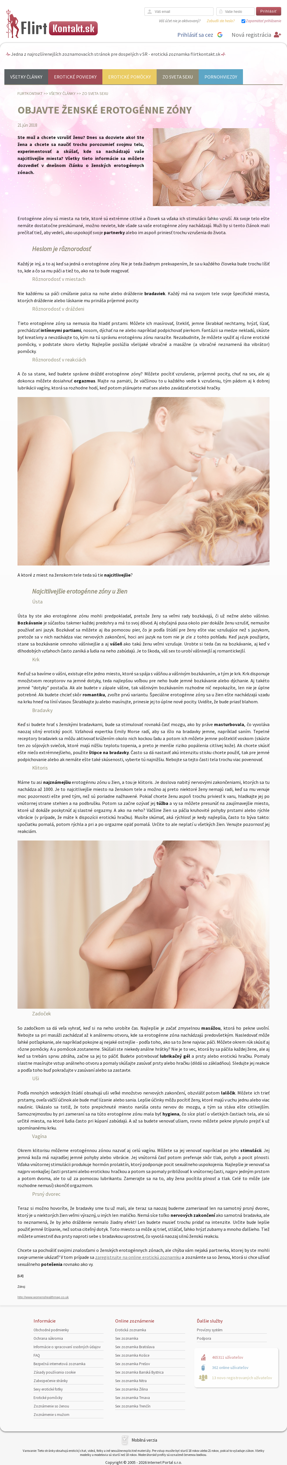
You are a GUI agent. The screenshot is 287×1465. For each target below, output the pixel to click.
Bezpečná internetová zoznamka (59, 1363)
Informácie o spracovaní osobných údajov (67, 1346)
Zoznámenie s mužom (51, 1414)
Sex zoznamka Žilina (131, 1389)
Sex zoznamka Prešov (132, 1363)
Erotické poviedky (75, 77)
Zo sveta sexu (177, 77)
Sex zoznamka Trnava (132, 1397)
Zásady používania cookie (55, 1372)
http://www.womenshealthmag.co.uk (43, 1297)
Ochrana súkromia (48, 1338)
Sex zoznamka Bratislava (135, 1346)
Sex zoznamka (126, 1338)
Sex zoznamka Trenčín (132, 1406)
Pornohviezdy (220, 77)
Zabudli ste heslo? (221, 20)
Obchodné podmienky (51, 1329)
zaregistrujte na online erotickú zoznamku (138, 1257)
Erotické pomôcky (129, 77)
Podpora (204, 1338)
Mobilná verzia (144, 1440)
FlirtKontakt (30, 93)
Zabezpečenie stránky (51, 1380)
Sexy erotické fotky (48, 1389)
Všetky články (26, 77)
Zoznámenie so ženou (51, 1406)
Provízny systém (210, 1329)
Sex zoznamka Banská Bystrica (139, 1372)
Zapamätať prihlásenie (263, 20)
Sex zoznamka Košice (132, 1355)
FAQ (37, 1355)
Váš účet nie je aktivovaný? (179, 20)
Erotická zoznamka (130, 1329)
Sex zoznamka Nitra (131, 1380)
